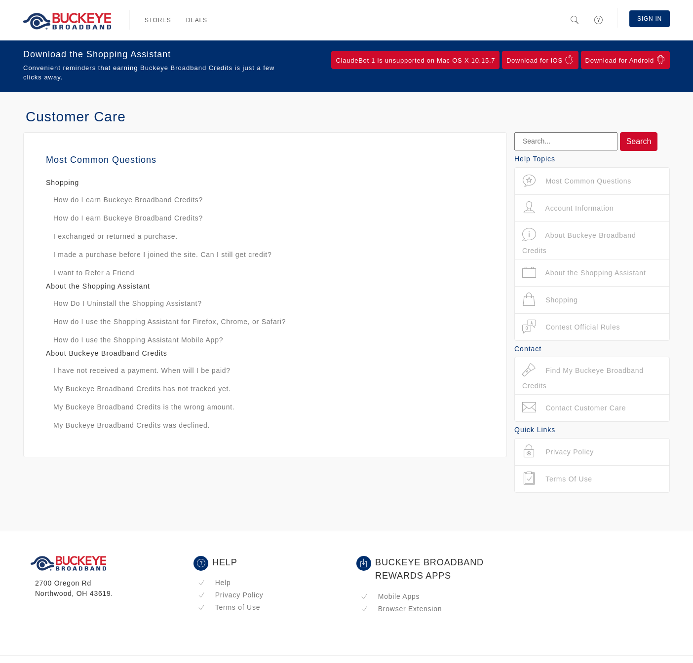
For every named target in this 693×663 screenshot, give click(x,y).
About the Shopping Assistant (584, 272)
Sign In (649, 18)
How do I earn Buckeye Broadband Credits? (128, 200)
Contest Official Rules (571, 326)
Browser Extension (401, 609)
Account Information (568, 208)
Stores (158, 20)
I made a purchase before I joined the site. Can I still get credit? (162, 254)
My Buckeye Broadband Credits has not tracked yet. (142, 389)
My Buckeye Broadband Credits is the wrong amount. (143, 407)
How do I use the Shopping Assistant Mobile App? (138, 340)
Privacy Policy (230, 595)
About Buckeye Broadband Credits (579, 241)
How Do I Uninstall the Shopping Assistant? (127, 303)
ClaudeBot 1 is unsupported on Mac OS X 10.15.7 (415, 60)
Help (214, 583)
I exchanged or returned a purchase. (115, 236)
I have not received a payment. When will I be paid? (142, 370)
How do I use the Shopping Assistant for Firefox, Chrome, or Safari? (169, 322)
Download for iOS (540, 60)
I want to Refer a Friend (93, 273)
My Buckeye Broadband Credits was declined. (131, 425)
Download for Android (625, 60)
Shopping (550, 299)
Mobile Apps (390, 596)
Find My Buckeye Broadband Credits (583, 376)
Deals (196, 20)
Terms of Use (229, 607)
